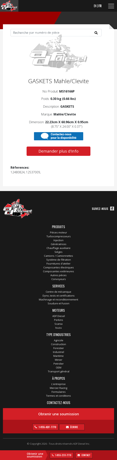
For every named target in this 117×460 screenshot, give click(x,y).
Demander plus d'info (58, 151)
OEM (58, 367)
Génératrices (58, 244)
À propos (58, 378)
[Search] (56, 32)
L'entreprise (58, 384)
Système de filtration (58, 259)
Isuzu (58, 327)
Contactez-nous (58, 402)
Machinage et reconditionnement (58, 299)
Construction (58, 344)
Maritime (58, 356)
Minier (58, 359)
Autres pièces (58, 275)
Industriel (58, 352)
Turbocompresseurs (58, 236)
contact (85, 455)
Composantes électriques (58, 267)
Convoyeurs (58, 279)
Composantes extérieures (58, 271)
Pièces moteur (58, 232)
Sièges (58, 252)
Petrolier (59, 363)
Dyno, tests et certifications (59, 295)
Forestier (58, 348)
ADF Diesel (58, 316)
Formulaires (59, 392)
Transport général (58, 371)
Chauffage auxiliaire (58, 248)
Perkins (58, 320)
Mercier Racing (58, 388)
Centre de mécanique (58, 291)
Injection (58, 240)
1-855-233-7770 (63, 455)
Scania (58, 324)
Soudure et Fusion (58, 303)
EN (95, 5)
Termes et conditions (58, 395)
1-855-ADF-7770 (47, 427)
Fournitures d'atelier (58, 263)
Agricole (58, 340)
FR (100, 5)
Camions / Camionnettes (58, 255)
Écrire (74, 427)
